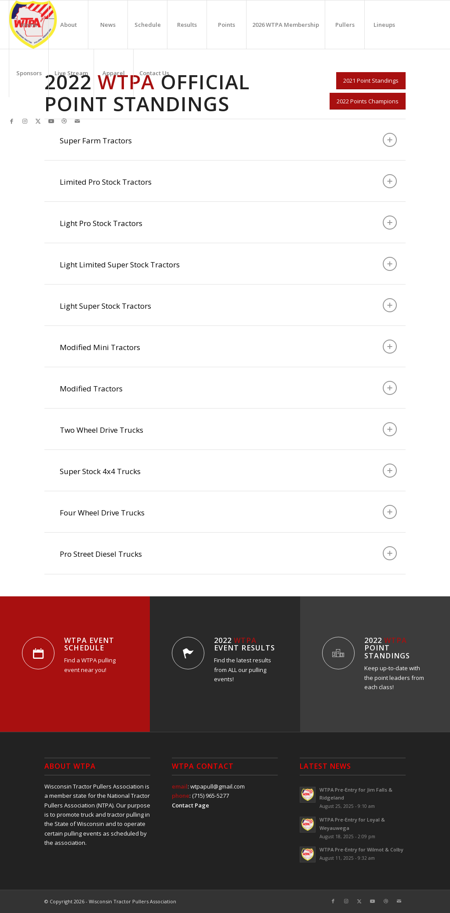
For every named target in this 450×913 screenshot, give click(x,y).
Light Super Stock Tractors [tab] (228, 305)
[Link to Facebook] (11, 121)
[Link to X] (37, 121)
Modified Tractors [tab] (228, 388)
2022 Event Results (244, 644)
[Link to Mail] (77, 121)
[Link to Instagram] (24, 121)
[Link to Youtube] (51, 121)
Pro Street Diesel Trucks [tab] (228, 553)
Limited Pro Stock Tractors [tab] (228, 181)
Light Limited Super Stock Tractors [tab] (228, 264)
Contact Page (190, 805)
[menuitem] (28, 24)
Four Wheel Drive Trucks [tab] (228, 512)
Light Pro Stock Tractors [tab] (228, 222)
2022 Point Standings (387, 648)
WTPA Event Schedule (89, 644)
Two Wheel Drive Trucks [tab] (228, 429)
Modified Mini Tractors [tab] (228, 347)
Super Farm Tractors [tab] (228, 140)
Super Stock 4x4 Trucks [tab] (228, 471)
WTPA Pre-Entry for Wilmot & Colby (361, 849)
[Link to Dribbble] (64, 121)
